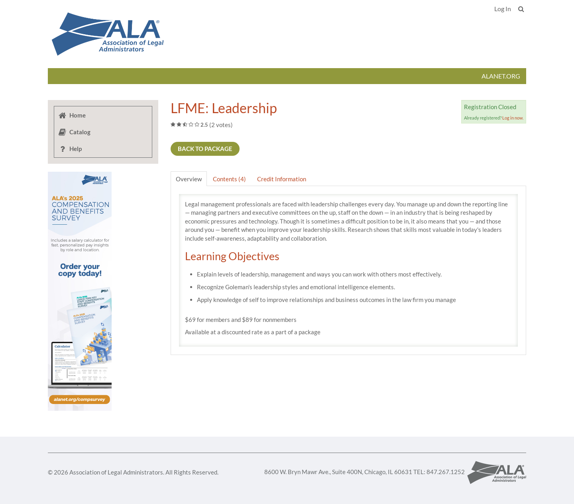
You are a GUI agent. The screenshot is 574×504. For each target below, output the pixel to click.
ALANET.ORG (501, 76)
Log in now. (512, 117)
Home (72, 115)
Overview (189, 178)
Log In (502, 8)
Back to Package (205, 148)
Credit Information (281, 178)
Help (70, 148)
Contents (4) (229, 178)
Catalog (74, 131)
